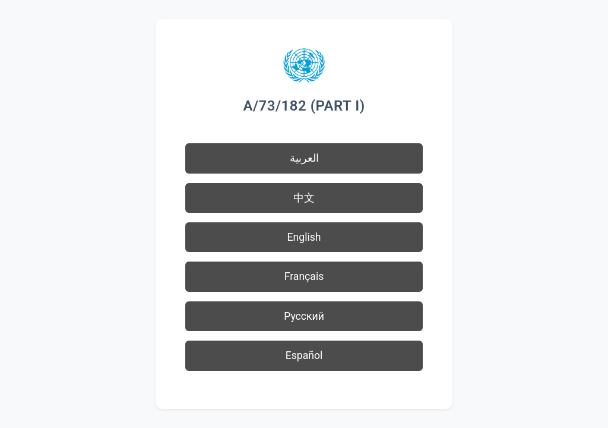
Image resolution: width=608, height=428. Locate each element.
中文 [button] (304, 198)
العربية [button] (304, 158)
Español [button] (304, 355)
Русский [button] (304, 316)
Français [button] (304, 276)
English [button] (304, 237)
